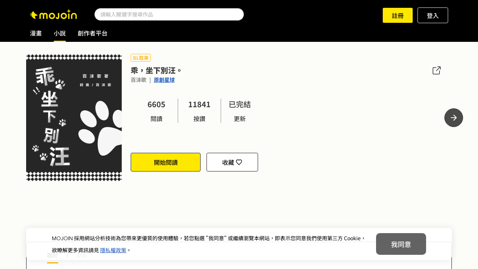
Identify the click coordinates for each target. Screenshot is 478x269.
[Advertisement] (239, 216)
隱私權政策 (113, 250)
